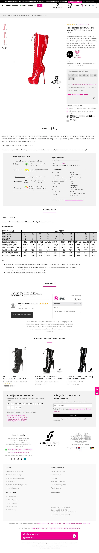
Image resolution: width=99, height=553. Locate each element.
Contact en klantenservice (14, 471)
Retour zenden (56, 488)
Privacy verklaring (11, 503)
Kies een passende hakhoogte (17, 419)
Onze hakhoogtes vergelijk (15, 478)
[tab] (49, 129)
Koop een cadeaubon (58, 481)
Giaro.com (86, 523)
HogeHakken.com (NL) (39, 528)
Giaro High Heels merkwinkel (72, 523)
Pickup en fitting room (58, 485)
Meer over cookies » (88, 1)
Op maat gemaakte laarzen (16, 421)
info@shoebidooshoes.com (19, 452)
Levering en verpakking (59, 471)
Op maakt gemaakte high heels (16, 485)
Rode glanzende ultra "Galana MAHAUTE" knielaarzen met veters (26, 15)
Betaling (54, 478)
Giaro (63, 163)
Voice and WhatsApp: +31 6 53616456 (18, 449)
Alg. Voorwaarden (11, 506)
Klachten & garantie (12, 500)
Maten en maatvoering (13, 475)
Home (3, 15)
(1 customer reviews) (83, 24)
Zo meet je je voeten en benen (17, 417)
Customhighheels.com (72, 528)
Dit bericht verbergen (75, 1)
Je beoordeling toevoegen (22, 315)
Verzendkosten (56, 475)
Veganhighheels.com (56, 528)
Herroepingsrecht (11, 496)
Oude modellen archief (74, 200)
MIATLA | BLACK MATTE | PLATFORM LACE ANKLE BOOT (15, 378)
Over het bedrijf (11, 510)
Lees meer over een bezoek (60, 515)
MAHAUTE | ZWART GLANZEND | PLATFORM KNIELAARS (80, 378)
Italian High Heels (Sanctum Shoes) (49, 523)
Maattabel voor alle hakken (16, 415)
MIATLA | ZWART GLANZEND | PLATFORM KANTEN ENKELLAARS (48, 378)
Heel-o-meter (20, 177)
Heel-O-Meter (10, 481)
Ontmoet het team (12, 488)
